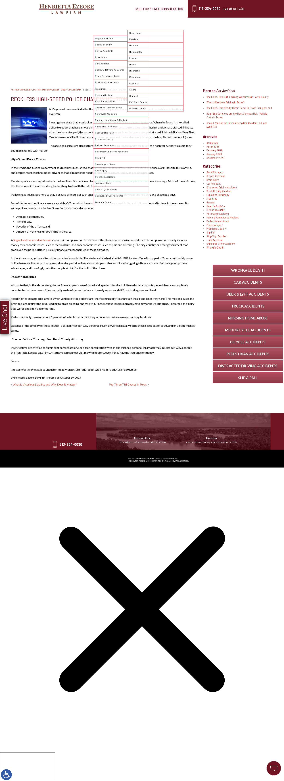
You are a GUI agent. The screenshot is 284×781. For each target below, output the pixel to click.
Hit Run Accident (215, 209)
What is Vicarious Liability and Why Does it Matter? (45, 384)
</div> (27, 766)
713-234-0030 (209, 8)
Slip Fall (210, 232)
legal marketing (155, 461)
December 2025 (215, 157)
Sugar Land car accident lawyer (32, 240)
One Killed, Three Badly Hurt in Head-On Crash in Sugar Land (239, 108)
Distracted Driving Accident (221, 187)
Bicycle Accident (215, 176)
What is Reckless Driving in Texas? (225, 102)
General (210, 202)
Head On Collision (215, 206)
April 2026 (212, 142)
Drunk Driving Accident (218, 191)
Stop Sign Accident (216, 236)
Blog (190, 22)
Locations (137, 22)
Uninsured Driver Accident (220, 243)
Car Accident (73, 89)
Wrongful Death (215, 247)
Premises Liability (216, 228)
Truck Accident (214, 240)
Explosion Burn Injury (217, 194)
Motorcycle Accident (217, 213)
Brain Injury (212, 179)
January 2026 (214, 154)
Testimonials (165, 22)
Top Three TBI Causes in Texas (128, 384)
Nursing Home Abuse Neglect (222, 217)
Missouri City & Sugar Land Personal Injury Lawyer (35, 89)
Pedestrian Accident (217, 221)
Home (56, 22)
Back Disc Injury (215, 172)
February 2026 (214, 150)
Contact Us (213, 22)
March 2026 (212, 146)
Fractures (211, 198)
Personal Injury (107, 22)
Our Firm (78, 22)
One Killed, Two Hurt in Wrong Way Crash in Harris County (237, 96)
